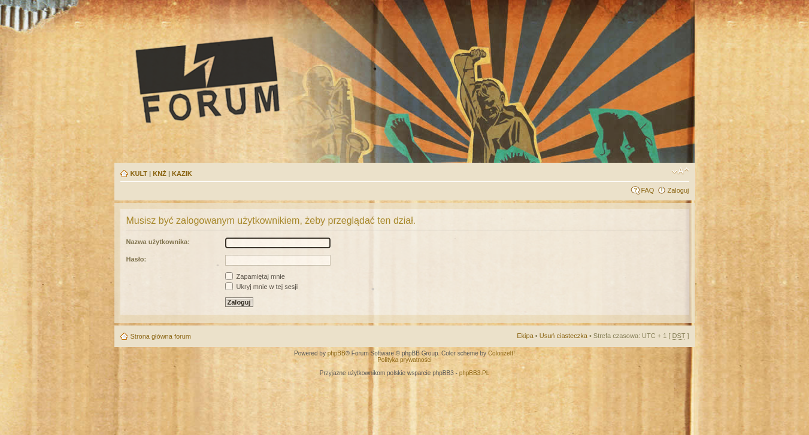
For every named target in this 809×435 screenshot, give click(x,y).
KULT (139, 173)
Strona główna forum (161, 336)
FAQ (647, 190)
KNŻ (159, 173)
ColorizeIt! (501, 353)
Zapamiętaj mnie (255, 276)
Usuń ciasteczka (563, 335)
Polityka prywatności (404, 360)
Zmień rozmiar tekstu (680, 171)
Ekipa (525, 335)
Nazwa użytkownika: (158, 241)
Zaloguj (678, 190)
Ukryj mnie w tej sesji (261, 286)
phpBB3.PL (474, 373)
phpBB (337, 353)
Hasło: (136, 259)
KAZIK (182, 173)
